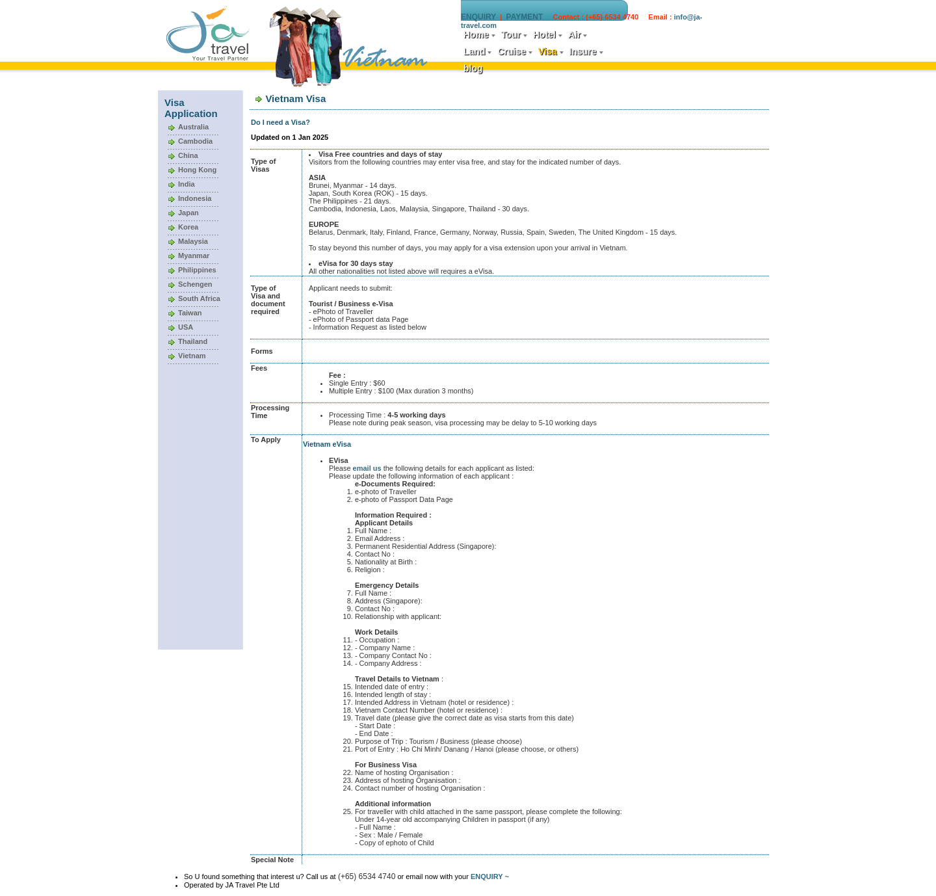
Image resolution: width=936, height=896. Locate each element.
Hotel (544, 34)
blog (473, 68)
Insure (583, 51)
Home (476, 34)
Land (474, 51)
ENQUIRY (478, 16)
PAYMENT (524, 16)
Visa (547, 51)
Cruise (511, 51)
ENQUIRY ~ (490, 876)
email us (367, 468)
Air (574, 34)
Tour (511, 34)
